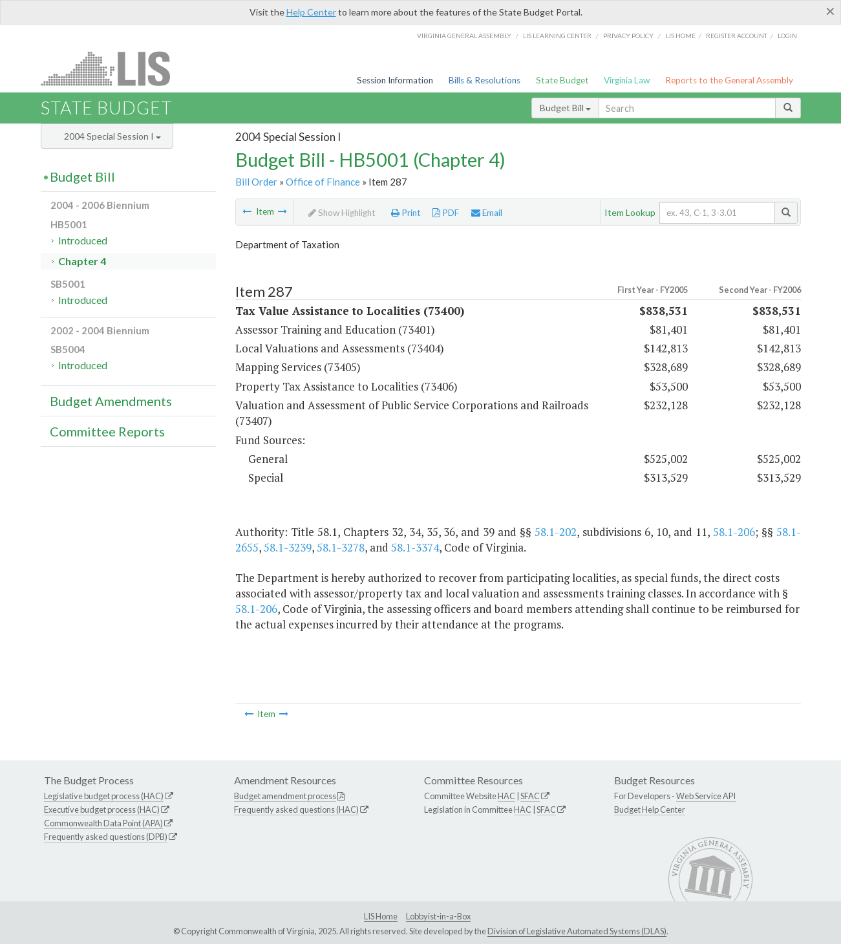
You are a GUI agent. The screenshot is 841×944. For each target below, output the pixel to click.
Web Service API (706, 796)
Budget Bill (565, 107)
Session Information (395, 80)
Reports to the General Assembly (729, 80)
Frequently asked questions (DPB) (105, 836)
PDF (445, 213)
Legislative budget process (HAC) (104, 796)
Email (486, 213)
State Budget (562, 80)
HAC (506, 796)
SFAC (530, 796)
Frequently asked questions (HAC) (296, 809)
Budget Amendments (111, 401)
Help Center (311, 11)
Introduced (82, 240)
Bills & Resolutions (484, 80)
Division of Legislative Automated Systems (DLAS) (576, 931)
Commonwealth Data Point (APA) (103, 823)
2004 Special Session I (112, 136)
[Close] (830, 11)
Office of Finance (323, 182)
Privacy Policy (628, 35)
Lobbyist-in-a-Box (438, 916)
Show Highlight (342, 213)
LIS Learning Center (557, 35)
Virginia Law (627, 80)
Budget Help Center (649, 809)
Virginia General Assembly (464, 35)
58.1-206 (734, 531)
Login (787, 35)
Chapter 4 (82, 261)
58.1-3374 (415, 547)
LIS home (681, 35)
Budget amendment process (285, 796)
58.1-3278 (341, 547)
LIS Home (381, 916)
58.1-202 (556, 531)
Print (406, 213)
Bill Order (256, 182)
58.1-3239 (288, 547)
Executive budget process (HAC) (102, 809)
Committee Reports (107, 431)
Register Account (736, 35)
